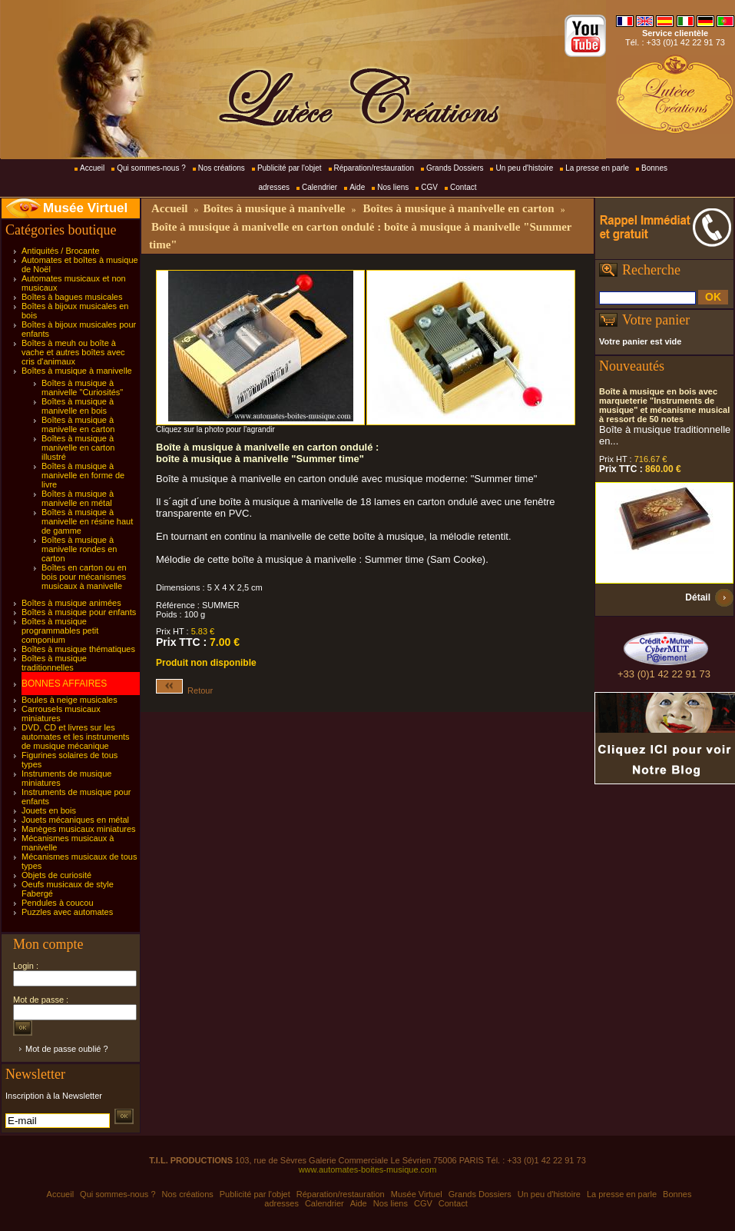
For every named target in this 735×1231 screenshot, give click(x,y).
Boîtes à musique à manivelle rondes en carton (79, 549)
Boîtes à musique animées (71, 602)
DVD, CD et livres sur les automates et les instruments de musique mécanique (76, 736)
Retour (184, 690)
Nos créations (221, 168)
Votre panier (656, 320)
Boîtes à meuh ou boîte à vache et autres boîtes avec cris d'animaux (73, 352)
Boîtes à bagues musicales (72, 296)
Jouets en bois (49, 810)
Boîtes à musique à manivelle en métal (77, 498)
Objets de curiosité (56, 875)
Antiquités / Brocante (61, 250)
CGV (429, 187)
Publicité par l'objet (289, 168)
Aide (357, 187)
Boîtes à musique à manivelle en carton (77, 424)
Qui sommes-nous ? (151, 168)
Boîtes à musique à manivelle (77, 370)
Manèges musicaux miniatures (79, 828)
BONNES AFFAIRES (64, 683)
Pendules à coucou (58, 902)
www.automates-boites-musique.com (368, 1169)
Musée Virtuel (85, 208)
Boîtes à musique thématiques (78, 649)
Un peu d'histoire (524, 168)
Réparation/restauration (374, 168)
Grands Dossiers (454, 168)
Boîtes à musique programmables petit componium (60, 630)
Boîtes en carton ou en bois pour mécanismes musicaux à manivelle (84, 577)
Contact (463, 187)
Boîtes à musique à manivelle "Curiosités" (82, 387)
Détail (697, 597)
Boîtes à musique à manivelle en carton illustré (77, 447)
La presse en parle (597, 168)
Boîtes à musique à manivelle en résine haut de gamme (87, 521)
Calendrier (319, 187)
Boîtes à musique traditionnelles (54, 663)
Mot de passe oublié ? (66, 1048)
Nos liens (393, 187)
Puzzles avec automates (67, 912)
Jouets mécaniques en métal (75, 819)
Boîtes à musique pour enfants (79, 612)
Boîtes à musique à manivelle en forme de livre (82, 475)
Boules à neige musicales (70, 699)
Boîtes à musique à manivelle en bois (77, 406)
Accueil (92, 168)
